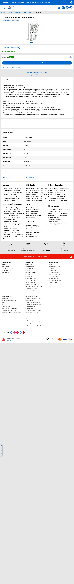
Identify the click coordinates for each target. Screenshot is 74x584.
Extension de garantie (30, 309)
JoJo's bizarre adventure (10, 273)
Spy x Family (15, 268)
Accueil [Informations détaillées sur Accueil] (10, 12)
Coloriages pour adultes (55, 229)
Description (6, 80)
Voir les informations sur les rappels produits (35, 294)
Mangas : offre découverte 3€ (11, 235)
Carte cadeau (28, 311)
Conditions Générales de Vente (33, 335)
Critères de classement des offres (33, 363)
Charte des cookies (30, 343)
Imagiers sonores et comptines (57, 260)
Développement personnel (56, 235)
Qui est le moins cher (54, 315)
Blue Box (6, 264)
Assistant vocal (29, 313)
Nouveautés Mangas (18, 229)
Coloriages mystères (55, 231)
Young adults (53, 252)
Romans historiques (31, 273)
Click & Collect (28, 301)
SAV (3, 341)
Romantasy (37, 270)
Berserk (5, 252)
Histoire (50, 301)
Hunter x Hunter (16, 254)
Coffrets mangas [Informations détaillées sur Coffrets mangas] (37, 12)
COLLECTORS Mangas (9, 237)
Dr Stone (15, 266)
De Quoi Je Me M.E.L (54, 313)
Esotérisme (52, 237)
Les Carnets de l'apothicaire (11, 256)
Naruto (5, 247)
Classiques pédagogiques (56, 256)
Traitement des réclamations (32, 353)
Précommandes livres (32, 249)
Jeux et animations (7, 307)
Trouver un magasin (53, 319)
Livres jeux (52, 239)
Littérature (30, 259)
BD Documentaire (37, 237)
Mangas (6, 222)
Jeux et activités (53, 262)
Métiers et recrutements (54, 311)
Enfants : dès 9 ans (54, 250)
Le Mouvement (53, 299)
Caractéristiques (8, 132)
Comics (41, 228)
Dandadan (6, 254)
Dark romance (30, 271)
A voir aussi (6, 172)
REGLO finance (29, 305)
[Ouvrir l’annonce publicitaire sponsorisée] (37, 123)
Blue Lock (6, 250)
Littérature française (32, 262)
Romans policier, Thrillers (33, 264)
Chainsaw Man (13, 252)
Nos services (29, 299)
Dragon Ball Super (8, 271)
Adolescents (65, 250)
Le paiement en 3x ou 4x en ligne (33, 323)
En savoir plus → (11, 377)
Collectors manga (30, 177)
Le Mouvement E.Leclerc (55, 303)
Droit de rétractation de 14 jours (33, 347)
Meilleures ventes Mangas (10, 233)
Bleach (15, 258)
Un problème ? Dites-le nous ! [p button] (37, 74)
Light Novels (7, 229)
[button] (11, 47)
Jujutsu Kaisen (16, 249)
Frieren (21, 260)
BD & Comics (31, 222)
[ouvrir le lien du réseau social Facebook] (11, 370)
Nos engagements (53, 307)
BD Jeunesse (33, 228)
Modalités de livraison (30, 345)
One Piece (6, 245)
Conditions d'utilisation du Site (32, 339)
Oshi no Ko (6, 268)
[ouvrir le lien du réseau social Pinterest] (24, 370)
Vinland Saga (7, 266)
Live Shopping (5, 309)
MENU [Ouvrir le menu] (3, 7)
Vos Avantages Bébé (7, 305)
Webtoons (17, 228)
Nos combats (52, 305)
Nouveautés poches (31, 250)
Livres (28, 241)
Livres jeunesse (54, 243)
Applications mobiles (30, 315)
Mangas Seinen (7, 228)
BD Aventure (35, 229)
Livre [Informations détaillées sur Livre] (25, 12)
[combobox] (36, 7)
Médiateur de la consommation (10, 345)
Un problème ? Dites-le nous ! (9, 347)
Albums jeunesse (63, 252)
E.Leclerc (30, 321)
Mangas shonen (8, 226)
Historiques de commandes (9, 337)
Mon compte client (7, 335)
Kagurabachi (19, 271)
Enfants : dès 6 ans (54, 249)
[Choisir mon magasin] (63, 7)
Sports (59, 239)
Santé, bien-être (60, 233)
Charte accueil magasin (31, 325)
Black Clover (18, 262)
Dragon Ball (6, 249)
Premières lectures (54, 254)
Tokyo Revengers (15, 269)
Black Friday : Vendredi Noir (32, 327)
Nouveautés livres (31, 245)
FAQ (3, 339)
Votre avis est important (31, 317)
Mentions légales (29, 337)
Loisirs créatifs (61, 228)
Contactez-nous (6, 343)
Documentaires (53, 258)
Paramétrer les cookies (1, 450)
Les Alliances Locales (54, 309)
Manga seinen (6, 177)
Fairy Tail (14, 260)
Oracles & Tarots (62, 237)
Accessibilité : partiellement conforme (11, 349)
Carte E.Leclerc (6, 303)
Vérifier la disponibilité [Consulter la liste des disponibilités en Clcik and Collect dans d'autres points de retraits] (37, 62)
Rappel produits (29, 357)
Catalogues (5, 301)
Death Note (6, 260)
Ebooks (40, 252)
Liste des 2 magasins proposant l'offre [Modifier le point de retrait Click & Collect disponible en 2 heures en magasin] (11, 67)
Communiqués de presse (55, 317)
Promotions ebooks (31, 254)
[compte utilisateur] (67, 7)
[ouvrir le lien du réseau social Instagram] (14, 370)
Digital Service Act (29, 355)
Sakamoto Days (8, 262)
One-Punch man (15, 264)
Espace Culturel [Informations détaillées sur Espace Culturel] (18, 12)
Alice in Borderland (15, 247)
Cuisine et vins (53, 226)
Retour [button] (5, 12)
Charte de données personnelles (33, 341)
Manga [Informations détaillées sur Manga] (30, 12)
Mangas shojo (19, 226)
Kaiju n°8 (6, 269)
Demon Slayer (15, 245)
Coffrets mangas (6, 20)
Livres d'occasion (31, 252)
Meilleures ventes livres (32, 247)
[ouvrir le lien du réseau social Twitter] (21, 370)
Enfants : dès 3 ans (64, 247)
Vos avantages (7, 299)
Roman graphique (37, 235)
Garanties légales (29, 351)
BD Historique (35, 233)
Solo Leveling (7, 258)
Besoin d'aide (6, 333)
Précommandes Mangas (10, 231)
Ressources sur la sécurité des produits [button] (37, 72)
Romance (29, 270)
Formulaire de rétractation (31, 349)
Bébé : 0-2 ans (53, 247)
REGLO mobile (29, 307)
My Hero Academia (16, 250)
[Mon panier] (70, 7)
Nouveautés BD (30, 226)
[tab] (31, 42)
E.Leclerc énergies (29, 303)
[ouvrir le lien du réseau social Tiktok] (17, 370)
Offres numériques (30, 319)
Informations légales (31, 333)
